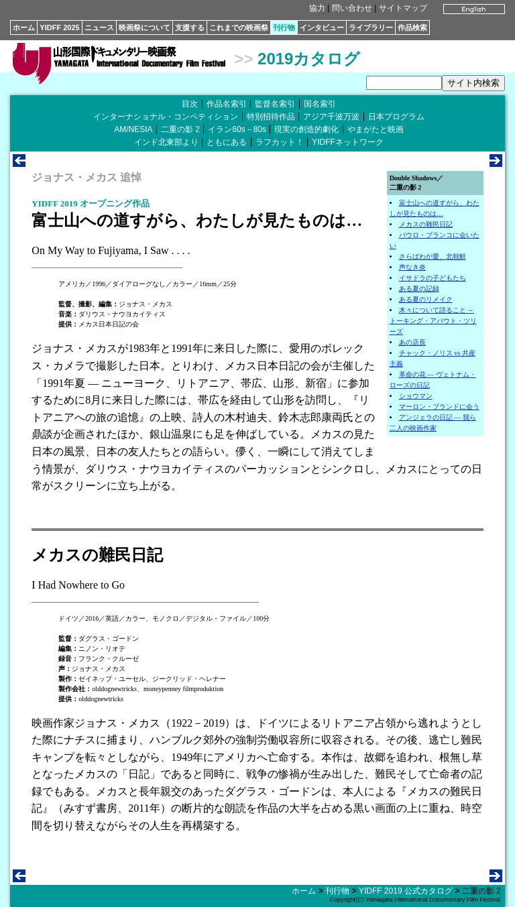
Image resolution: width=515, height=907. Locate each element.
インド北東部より (166, 142)
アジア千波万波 (331, 116)
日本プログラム (396, 116)
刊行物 (284, 27)
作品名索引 (227, 104)
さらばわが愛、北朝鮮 (432, 256)
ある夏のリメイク (426, 299)
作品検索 (412, 27)
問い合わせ (352, 8)
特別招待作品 (271, 116)
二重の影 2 (180, 129)
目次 (190, 104)
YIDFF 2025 (59, 27)
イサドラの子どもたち (432, 278)
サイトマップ (403, 8)
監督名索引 (275, 104)
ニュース (99, 27)
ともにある (227, 142)
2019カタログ (309, 59)
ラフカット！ (279, 142)
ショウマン (416, 396)
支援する (190, 27)
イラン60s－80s (237, 129)
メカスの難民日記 (426, 224)
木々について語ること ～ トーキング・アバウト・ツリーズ (433, 320)
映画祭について (144, 27)
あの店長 (412, 342)
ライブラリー (371, 27)
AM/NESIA (133, 129)
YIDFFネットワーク (348, 142)
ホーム (24, 27)
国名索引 (320, 104)
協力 (317, 8)
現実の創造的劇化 (306, 129)
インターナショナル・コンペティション (165, 116)
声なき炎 (412, 267)
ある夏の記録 (419, 288)
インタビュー (322, 27)
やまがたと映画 (375, 129)
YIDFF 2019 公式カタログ (406, 891)
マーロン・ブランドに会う (439, 406)
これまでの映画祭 (238, 27)
